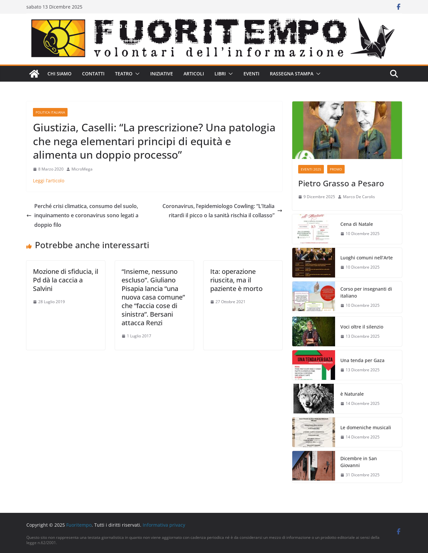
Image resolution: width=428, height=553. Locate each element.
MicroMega (82, 169)
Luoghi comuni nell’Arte (366, 257)
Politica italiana (50, 112)
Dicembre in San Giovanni (358, 461)
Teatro (123, 73)
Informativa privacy (164, 525)
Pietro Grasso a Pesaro (341, 183)
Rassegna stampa (291, 73)
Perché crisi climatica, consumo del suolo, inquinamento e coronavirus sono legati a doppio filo (82, 215)
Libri (220, 73)
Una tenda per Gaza (362, 360)
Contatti (93, 73)
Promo (336, 169)
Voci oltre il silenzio (361, 327)
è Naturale (352, 394)
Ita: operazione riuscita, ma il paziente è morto (236, 280)
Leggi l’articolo (48, 180)
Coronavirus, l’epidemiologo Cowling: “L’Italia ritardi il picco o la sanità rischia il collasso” (222, 210)
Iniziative (161, 73)
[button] (136, 73)
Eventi (251, 73)
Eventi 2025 (311, 169)
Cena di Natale (356, 224)
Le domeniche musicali (365, 427)
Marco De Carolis (359, 196)
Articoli (194, 73)
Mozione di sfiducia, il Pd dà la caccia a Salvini (65, 280)
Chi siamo (59, 73)
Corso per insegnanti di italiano (366, 292)
